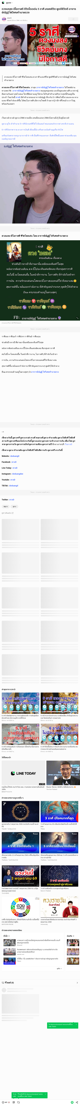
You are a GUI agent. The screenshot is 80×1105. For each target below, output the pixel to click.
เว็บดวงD (68, 444)
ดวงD (18, 97)
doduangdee (17, 474)
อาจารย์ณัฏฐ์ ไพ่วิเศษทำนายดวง (50, 87)
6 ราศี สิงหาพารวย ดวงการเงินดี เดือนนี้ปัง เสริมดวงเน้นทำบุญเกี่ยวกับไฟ (32, 130)
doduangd (13, 485)
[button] (6, 1102)
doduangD (14, 456)
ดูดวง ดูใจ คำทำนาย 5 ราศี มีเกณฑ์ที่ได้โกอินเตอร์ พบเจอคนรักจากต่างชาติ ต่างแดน (38, 124)
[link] (14, 1102)
